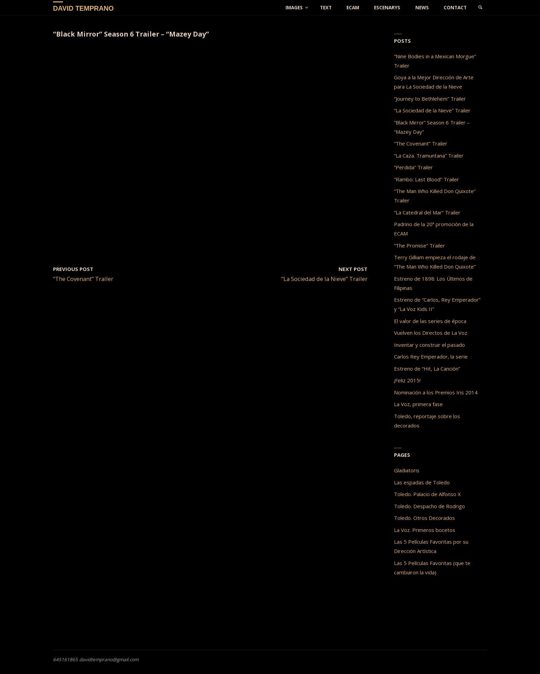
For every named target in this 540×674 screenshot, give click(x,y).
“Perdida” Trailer (413, 167)
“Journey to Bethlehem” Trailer (430, 98)
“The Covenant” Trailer (420, 143)
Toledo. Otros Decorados (424, 517)
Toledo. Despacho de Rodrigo (429, 506)
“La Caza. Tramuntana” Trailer (429, 155)
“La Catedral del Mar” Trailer (427, 212)
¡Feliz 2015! (407, 380)
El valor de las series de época (430, 321)
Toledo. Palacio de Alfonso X (427, 494)
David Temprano (83, 8)
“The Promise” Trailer (419, 245)
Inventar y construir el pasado (429, 344)
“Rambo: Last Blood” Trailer (426, 179)
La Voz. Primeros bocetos (424, 529)
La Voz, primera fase (418, 404)
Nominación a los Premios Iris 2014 (436, 392)
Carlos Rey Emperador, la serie (431, 356)
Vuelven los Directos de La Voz (430, 332)
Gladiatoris (406, 470)
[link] (480, 8)
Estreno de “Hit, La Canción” (427, 368)
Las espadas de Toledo (422, 482)
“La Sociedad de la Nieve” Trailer (432, 110)
